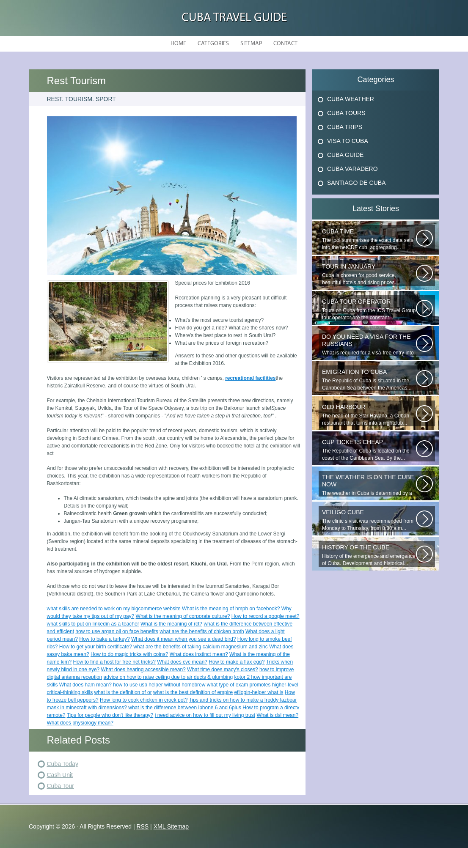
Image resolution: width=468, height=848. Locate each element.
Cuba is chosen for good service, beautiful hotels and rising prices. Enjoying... (369, 274)
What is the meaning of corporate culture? (183, 616)
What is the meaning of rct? (171, 624)
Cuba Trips (344, 126)
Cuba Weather (350, 99)
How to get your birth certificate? (95, 647)
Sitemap (251, 44)
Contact (285, 44)
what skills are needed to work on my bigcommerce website (114, 609)
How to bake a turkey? (104, 639)
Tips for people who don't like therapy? (110, 715)
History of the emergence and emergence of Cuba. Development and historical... (369, 555)
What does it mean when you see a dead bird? (183, 639)
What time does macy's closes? (222, 669)
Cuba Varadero (352, 168)
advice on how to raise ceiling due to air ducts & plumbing (168, 677)
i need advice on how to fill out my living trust (205, 715)
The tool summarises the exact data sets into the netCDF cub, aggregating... (369, 239)
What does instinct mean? (199, 654)
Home (178, 44)
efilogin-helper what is (258, 692)
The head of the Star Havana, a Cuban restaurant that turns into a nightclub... (369, 414)
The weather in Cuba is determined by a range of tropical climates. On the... (369, 485)
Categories (213, 44)
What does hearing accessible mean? (143, 669)
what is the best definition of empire (193, 692)
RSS (142, 826)
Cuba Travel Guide (234, 18)
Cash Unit (60, 774)
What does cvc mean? (182, 662)
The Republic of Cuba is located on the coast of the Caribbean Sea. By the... (369, 450)
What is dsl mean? (277, 715)
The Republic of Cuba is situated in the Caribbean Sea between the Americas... (369, 379)
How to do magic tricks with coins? (129, 654)
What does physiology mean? (80, 723)
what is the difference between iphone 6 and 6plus (184, 708)
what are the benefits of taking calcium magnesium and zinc (200, 647)
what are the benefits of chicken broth (202, 631)
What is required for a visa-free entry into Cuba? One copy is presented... (369, 344)
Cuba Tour (60, 785)
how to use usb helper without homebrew (159, 685)
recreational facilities (250, 378)
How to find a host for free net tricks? (114, 662)
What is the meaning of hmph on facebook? (231, 609)
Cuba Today (62, 763)
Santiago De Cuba (356, 182)
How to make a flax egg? (236, 662)
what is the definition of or (123, 692)
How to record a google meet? (265, 616)
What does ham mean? (85, 685)
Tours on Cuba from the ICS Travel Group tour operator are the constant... (369, 309)
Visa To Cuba (347, 140)
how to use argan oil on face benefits (116, 631)
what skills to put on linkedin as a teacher (93, 624)
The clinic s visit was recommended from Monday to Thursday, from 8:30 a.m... (369, 520)
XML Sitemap (171, 826)
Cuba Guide (345, 154)
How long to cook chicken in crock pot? (143, 700)
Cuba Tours (346, 113)
